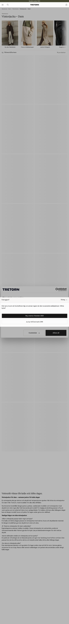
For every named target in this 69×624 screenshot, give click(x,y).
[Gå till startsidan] (34, 5)
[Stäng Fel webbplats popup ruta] (64, 299)
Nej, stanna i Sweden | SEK (34, 316)
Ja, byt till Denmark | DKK (34, 322)
